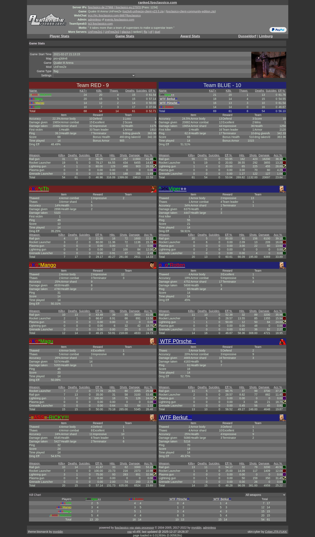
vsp (129, 531)
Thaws (114, 90)
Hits (112, 155)
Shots (124, 155)
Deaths (130, 90)
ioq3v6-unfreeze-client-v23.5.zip (143, 11)
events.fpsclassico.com (119, 19)
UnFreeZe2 (112, 31)
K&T (83, 90)
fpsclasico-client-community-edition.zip (190, 11)
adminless (94, 19)
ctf (150, 31)
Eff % (152, 90)
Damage (135, 155)
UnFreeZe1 (95, 31)
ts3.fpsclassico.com (100, 23)
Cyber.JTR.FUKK (276, 531)
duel (157, 31)
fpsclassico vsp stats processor (134, 527)
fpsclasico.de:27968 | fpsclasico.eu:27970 (114, 7)
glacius (126, 31)
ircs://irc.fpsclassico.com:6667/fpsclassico (114, 15)
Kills (99, 90)
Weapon (35, 155)
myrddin (196, 527)
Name (33, 90)
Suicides (142, 90)
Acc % (148, 155)
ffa (145, 31)
